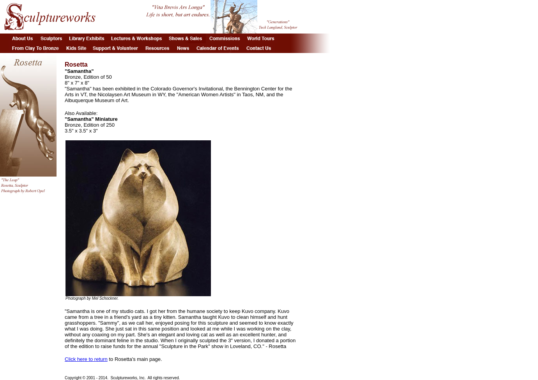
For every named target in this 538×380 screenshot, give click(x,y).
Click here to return (86, 359)
